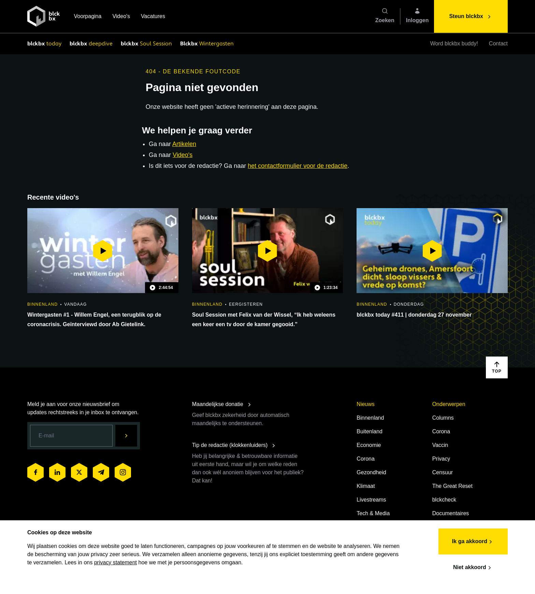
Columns (443, 418)
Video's (121, 16)
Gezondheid (371, 472)
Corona (365, 459)
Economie (369, 445)
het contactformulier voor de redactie (297, 165)
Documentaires (450, 513)
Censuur (442, 472)
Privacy (441, 459)
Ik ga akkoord (473, 541)
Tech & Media (373, 513)
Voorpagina (87, 16)
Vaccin (440, 445)
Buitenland (369, 431)
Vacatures (153, 16)
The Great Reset (452, 486)
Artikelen (184, 144)
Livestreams (371, 500)
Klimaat (366, 486)
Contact (498, 43)
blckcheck (444, 500)
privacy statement (115, 562)
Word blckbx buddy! (454, 43)
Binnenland (370, 418)
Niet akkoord (473, 567)
